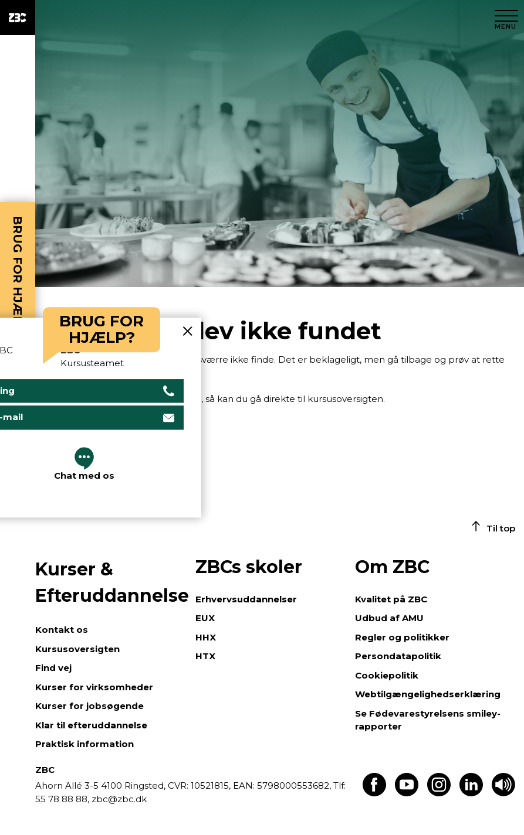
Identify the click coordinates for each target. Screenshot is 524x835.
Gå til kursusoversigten (85, 429)
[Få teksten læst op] (503, 793)
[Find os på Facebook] (374, 793)
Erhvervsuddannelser (246, 599)
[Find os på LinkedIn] (471, 793)
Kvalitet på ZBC (391, 599)
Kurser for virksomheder (94, 687)
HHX (205, 637)
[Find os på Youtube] (406, 793)
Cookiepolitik (386, 675)
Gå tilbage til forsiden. (137, 374)
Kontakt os (61, 629)
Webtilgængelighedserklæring (428, 694)
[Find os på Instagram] (439, 793)
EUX (205, 617)
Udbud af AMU (389, 617)
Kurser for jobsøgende (89, 705)
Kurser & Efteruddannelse (109, 582)
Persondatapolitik (398, 656)
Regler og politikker (402, 637)
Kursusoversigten (77, 649)
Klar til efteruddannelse (91, 725)
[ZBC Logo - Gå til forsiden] (17, 17)
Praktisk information (84, 743)
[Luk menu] (506, 17)
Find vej (53, 667)
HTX (205, 656)
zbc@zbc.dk (119, 799)
